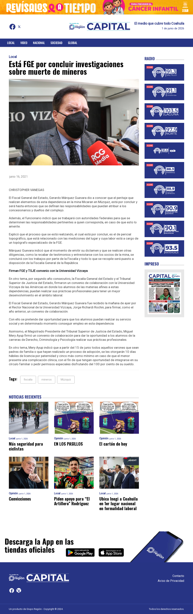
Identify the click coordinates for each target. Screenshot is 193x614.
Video (23, 42)
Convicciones (20, 498)
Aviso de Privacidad (171, 581)
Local (11, 42)
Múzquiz (66, 379)
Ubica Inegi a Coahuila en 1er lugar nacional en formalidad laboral (118, 503)
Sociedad (56, 42)
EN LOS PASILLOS (68, 443)
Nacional (39, 42)
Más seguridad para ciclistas (26, 446)
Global (72, 42)
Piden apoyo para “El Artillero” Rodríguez (72, 501)
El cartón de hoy (113, 443)
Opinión (58, 438)
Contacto (178, 576)
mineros (46, 379)
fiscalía (28, 379)
